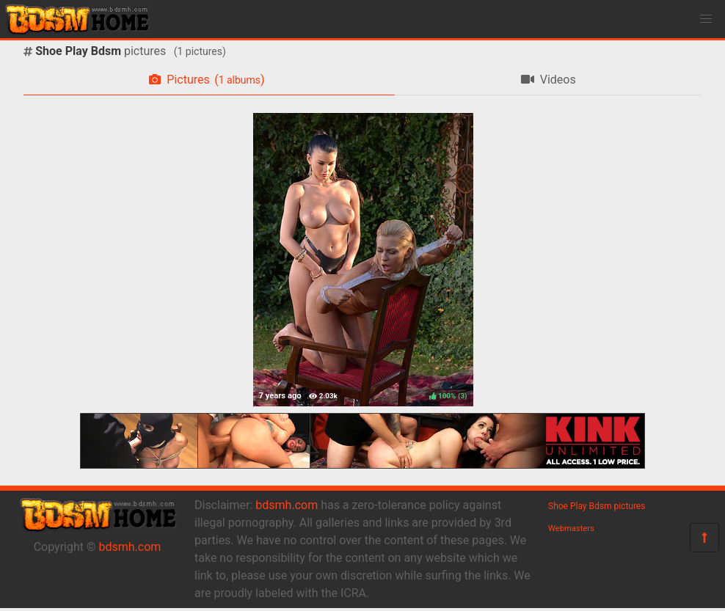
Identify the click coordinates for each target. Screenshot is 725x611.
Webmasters (571, 528)
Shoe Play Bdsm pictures (596, 506)
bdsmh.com (130, 547)
